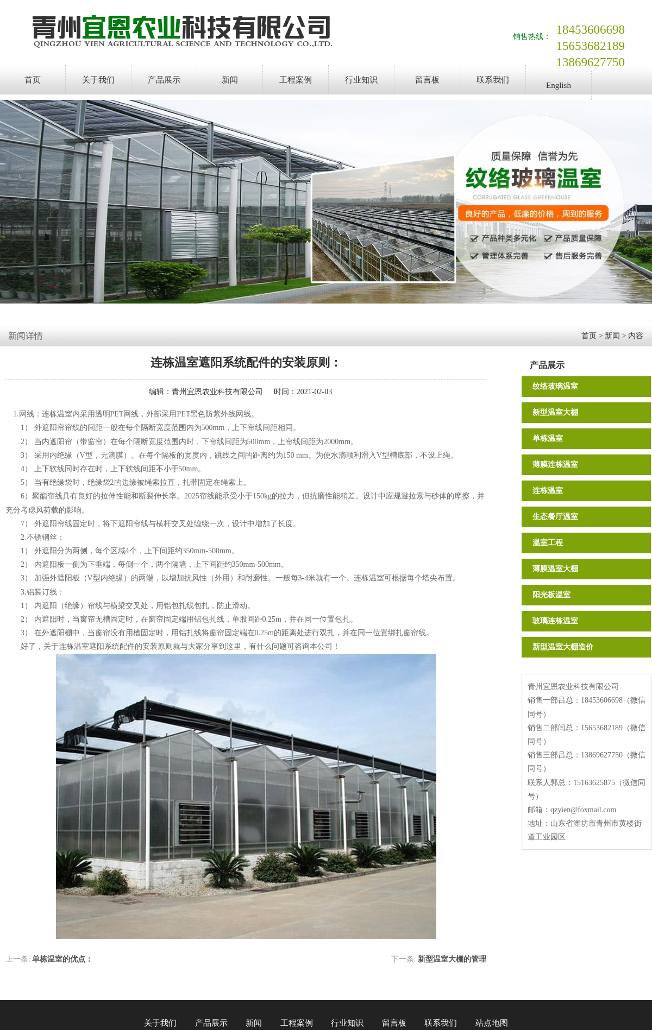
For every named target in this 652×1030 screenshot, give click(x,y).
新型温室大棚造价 (562, 647)
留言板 (427, 79)
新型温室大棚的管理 (452, 959)
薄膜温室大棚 (555, 569)
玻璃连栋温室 (555, 621)
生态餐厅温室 (555, 517)
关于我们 (98, 79)
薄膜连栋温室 (555, 464)
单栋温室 (547, 438)
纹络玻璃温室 (555, 386)
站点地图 (491, 1023)
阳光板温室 (551, 595)
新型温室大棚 (555, 412)
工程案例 (295, 79)
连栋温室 (547, 490)
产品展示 (164, 79)
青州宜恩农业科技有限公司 (217, 392)
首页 (32, 79)
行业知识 (361, 79)
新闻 (230, 79)
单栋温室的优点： (62, 959)
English (558, 85)
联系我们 (493, 79)
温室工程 (547, 543)
